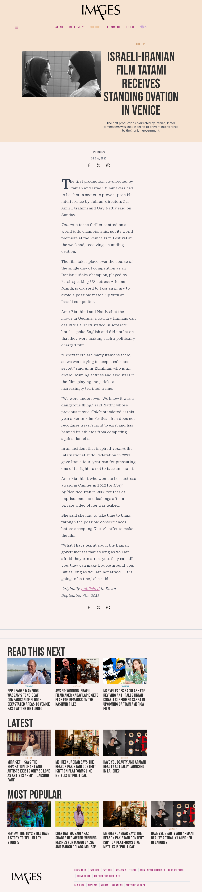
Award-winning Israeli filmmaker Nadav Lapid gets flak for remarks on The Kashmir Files (76, 697)
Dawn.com (79, 885)
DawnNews (117, 885)
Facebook (94, 870)
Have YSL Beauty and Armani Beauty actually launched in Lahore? (124, 767)
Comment (114, 27)
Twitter (107, 870)
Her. (143, 27)
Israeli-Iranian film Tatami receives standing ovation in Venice (141, 84)
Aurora (104, 885)
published (90, 588)
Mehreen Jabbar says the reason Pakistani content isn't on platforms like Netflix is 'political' (75, 769)
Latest (59, 27)
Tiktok (133, 870)
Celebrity (76, 27)
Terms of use (84, 876)
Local (130, 27)
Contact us (80, 870)
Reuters (101, 151)
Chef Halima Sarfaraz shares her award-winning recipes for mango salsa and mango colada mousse (76, 840)
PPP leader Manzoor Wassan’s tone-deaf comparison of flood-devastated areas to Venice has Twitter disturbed (28, 699)
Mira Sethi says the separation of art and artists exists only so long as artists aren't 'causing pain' (29, 771)
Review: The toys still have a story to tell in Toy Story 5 (28, 838)
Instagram (120, 870)
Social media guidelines (152, 870)
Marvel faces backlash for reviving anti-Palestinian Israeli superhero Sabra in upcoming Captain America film (124, 699)
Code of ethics (176, 870)
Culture (95, 27)
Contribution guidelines (107, 876)
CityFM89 (93, 885)
